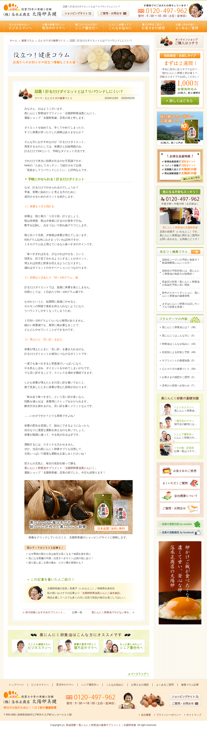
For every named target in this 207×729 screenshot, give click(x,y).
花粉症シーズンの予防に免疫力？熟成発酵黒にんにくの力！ (181, 261)
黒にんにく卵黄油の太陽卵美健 (180, 227)
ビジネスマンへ (20, 26)
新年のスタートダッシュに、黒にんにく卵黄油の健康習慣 (181, 294)
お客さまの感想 (153, 26)
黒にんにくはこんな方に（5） (179, 335)
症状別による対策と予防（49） (179, 352)
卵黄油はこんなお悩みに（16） (179, 343)
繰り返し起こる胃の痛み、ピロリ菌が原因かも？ (56, 562)
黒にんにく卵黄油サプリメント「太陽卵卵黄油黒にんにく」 (60, 468)
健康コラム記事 (190, 684)
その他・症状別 (185, 448)
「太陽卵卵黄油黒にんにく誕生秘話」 (101, 593)
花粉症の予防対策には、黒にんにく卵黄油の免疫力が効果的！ (181, 272)
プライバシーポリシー (168, 714)
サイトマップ (193, 714)
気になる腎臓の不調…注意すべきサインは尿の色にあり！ (61, 558)
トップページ (16, 684)
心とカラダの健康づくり (58, 98)
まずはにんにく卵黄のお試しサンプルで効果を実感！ (181, 305)
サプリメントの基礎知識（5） (179, 360)
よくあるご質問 (186, 26)
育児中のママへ (53, 26)
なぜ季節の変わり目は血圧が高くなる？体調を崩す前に (60, 554)
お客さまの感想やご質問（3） (179, 377)
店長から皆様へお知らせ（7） (179, 385)
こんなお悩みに (120, 26)
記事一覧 (77, 612)
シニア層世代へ (87, 26)
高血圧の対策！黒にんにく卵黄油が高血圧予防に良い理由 (181, 283)
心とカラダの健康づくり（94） (179, 368)
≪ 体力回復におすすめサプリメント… (43, 612)
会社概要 (146, 714)
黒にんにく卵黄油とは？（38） (179, 327)
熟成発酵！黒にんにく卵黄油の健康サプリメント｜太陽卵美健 (101, 725)
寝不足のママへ (185, 421)
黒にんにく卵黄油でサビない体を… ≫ (113, 612)
